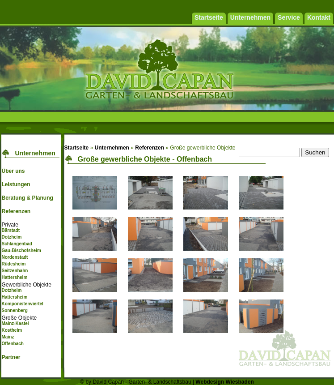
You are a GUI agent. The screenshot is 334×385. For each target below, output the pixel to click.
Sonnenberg (14, 310)
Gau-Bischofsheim (21, 250)
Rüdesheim (13, 263)
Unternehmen (112, 148)
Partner (10, 357)
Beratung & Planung (27, 198)
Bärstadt (10, 230)
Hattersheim (14, 277)
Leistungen (15, 184)
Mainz (7, 336)
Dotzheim (11, 237)
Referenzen (15, 211)
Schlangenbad (16, 243)
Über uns (13, 171)
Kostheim (11, 330)
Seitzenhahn (14, 270)
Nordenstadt (14, 257)
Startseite (76, 148)
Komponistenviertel (22, 303)
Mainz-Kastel (15, 323)
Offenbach (12, 343)
